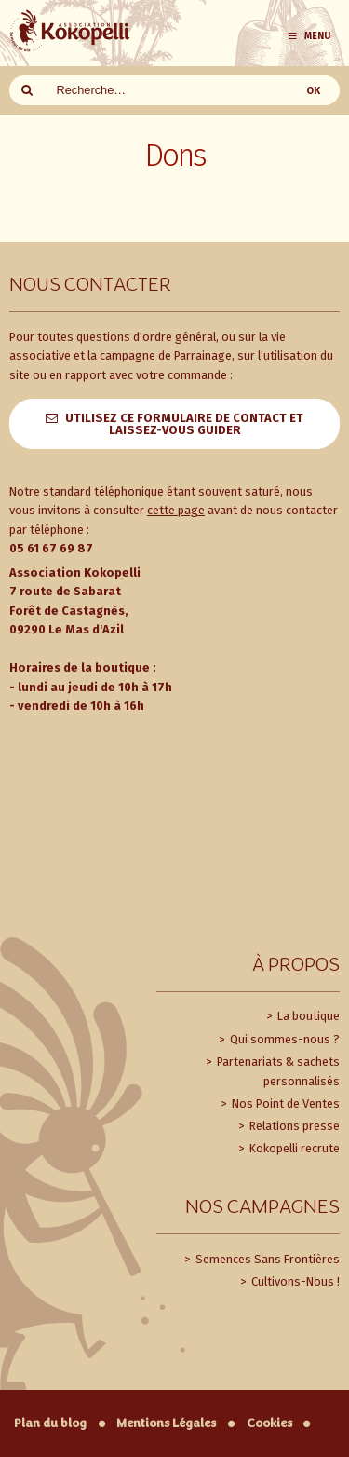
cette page (176, 510)
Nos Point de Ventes (284, 1103)
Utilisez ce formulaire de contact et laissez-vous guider (184, 424)
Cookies (269, 1423)
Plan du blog (50, 1423)
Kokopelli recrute (293, 1148)
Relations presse (293, 1126)
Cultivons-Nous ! (294, 1281)
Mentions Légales (166, 1423)
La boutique (307, 1016)
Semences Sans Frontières (266, 1259)
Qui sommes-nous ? (283, 1039)
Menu (308, 36)
